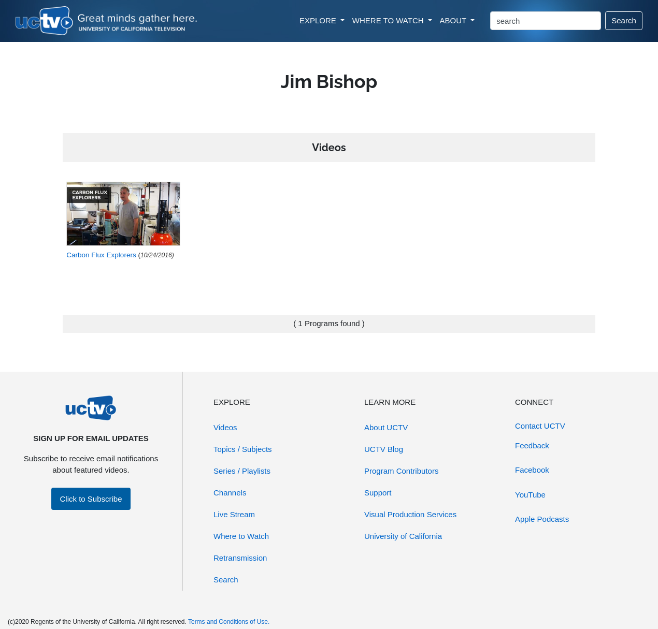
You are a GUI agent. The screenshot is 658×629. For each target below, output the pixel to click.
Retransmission (240, 557)
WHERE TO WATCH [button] (389, 20)
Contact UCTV (540, 425)
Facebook (532, 469)
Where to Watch (241, 536)
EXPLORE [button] (318, 20)
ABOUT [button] (454, 20)
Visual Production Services (410, 514)
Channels (229, 492)
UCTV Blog (383, 449)
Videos (225, 427)
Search (623, 20)
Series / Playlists (241, 470)
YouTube (530, 494)
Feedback (532, 445)
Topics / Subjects (242, 449)
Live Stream (234, 514)
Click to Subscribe (91, 498)
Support (378, 492)
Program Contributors (401, 470)
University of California (403, 536)
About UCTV (386, 427)
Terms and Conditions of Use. (228, 621)
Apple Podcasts (542, 519)
